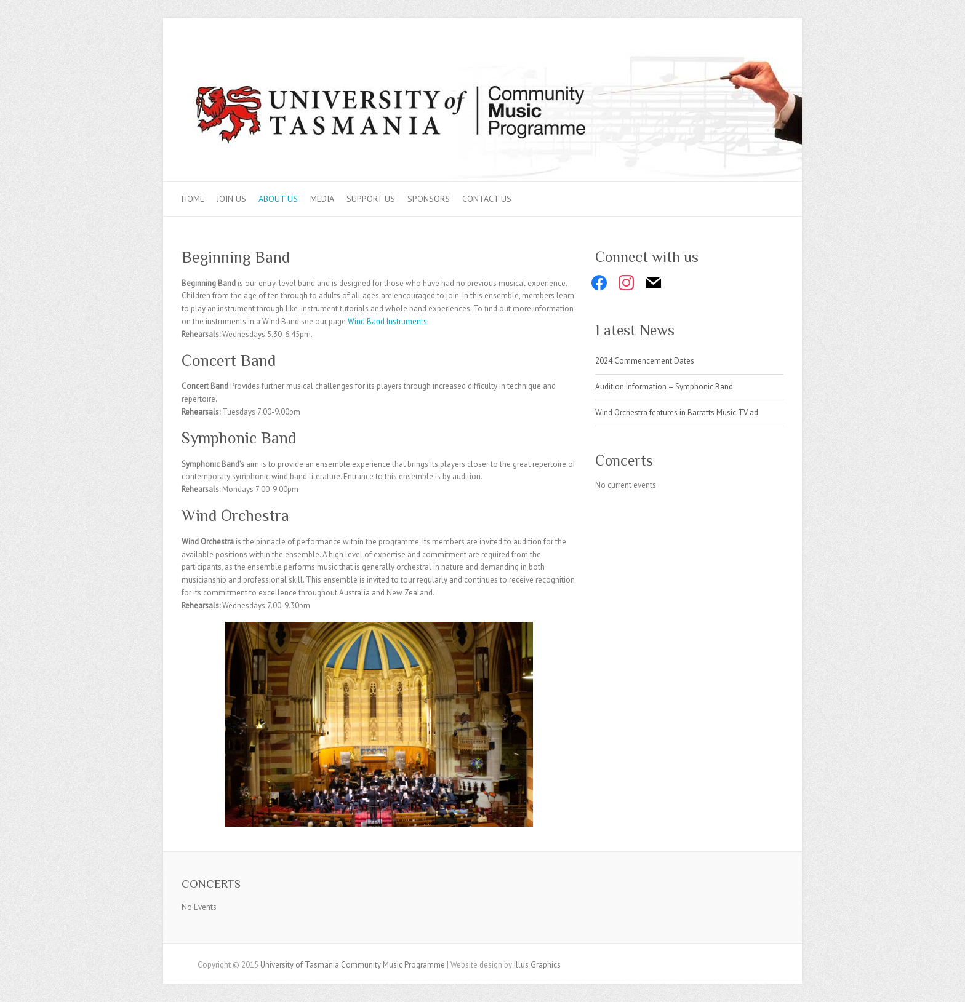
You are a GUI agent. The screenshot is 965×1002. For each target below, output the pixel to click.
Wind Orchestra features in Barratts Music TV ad (676, 412)
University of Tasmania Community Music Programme (352, 965)
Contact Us (486, 198)
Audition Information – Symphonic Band (664, 386)
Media (322, 198)
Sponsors (428, 198)
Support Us (370, 198)
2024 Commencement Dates (644, 361)
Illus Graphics (537, 965)
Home (193, 198)
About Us (278, 198)
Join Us (231, 198)
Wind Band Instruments (387, 321)
